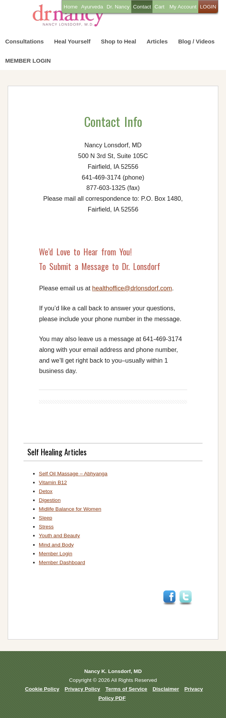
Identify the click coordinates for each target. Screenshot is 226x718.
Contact (142, 7)
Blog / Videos (196, 41)
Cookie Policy (42, 689)
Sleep (45, 518)
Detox (46, 491)
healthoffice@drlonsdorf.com (132, 288)
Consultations (24, 41)
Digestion (50, 500)
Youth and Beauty (59, 535)
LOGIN (208, 7)
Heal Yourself (72, 41)
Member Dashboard (62, 562)
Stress (46, 527)
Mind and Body (56, 545)
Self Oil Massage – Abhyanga (73, 473)
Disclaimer (165, 689)
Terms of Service (126, 689)
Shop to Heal (118, 41)
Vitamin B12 (53, 482)
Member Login (55, 553)
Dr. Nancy (118, 7)
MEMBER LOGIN (28, 60)
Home (70, 7)
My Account (182, 7)
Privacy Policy (82, 689)
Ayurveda (92, 7)
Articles (157, 41)
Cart (159, 7)
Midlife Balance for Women (70, 509)
